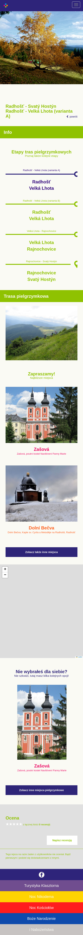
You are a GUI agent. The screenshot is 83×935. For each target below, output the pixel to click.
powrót (71, 116)
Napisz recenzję (62, 840)
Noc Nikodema (41, 897)
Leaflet (79, 657)
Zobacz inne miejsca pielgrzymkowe (41, 790)
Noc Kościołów (41, 908)
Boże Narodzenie (41, 918)
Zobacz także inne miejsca (41, 552)
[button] (5, 569)
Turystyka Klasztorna (41, 886)
